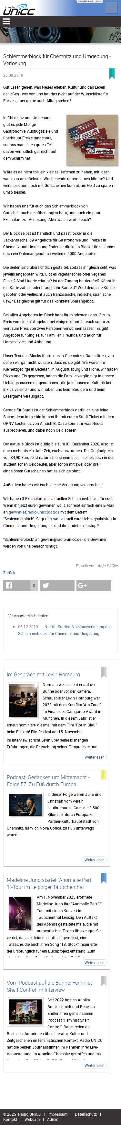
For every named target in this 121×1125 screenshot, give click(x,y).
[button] (20, 585)
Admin (52, 1119)
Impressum (57, 1114)
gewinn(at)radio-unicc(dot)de (34, 511)
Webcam (32, 1119)
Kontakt (10, 1119)
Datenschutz (86, 1114)
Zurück (9, 572)
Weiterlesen (95, 757)
